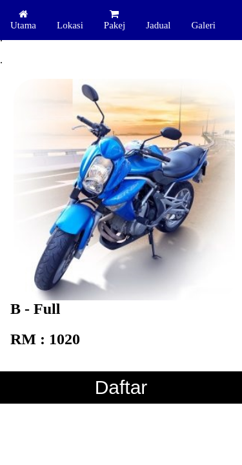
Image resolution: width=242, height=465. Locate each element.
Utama (23, 19)
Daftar (121, 387)
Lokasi (70, 25)
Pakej (114, 19)
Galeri (203, 25)
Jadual (158, 25)
